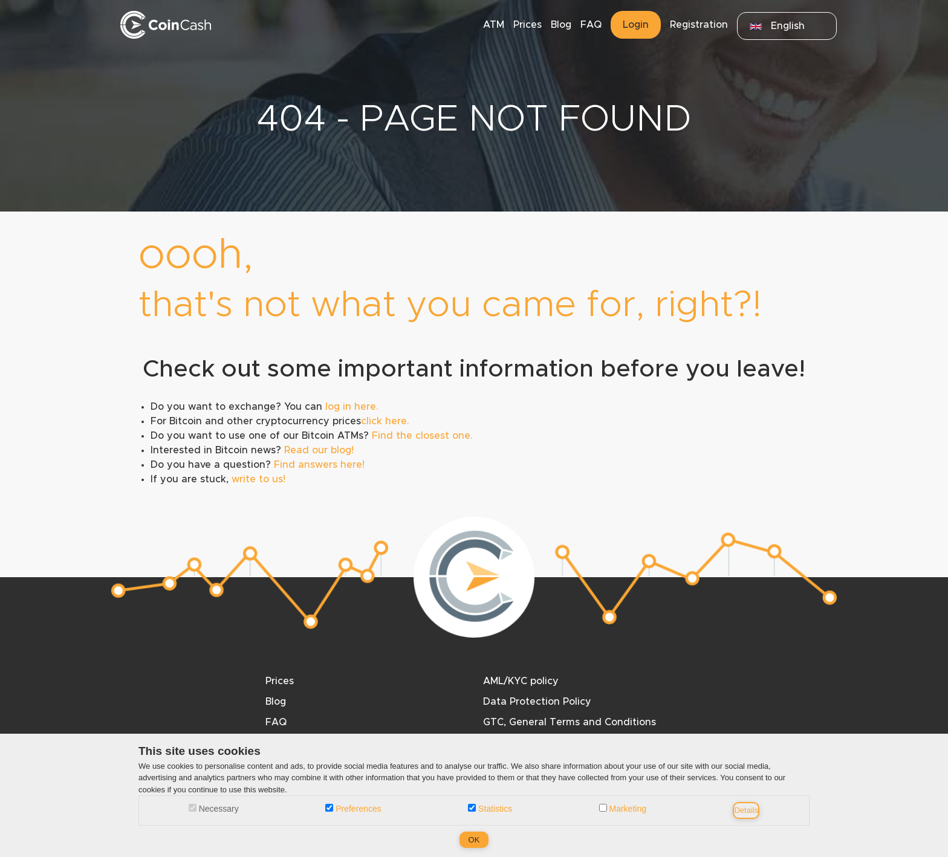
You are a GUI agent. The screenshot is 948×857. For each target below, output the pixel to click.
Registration (699, 25)
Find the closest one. (422, 436)
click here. (385, 421)
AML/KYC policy (521, 681)
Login (636, 25)
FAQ (591, 25)
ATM (493, 25)
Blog (561, 25)
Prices (527, 25)
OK (474, 839)
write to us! (258, 479)
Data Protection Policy (537, 702)
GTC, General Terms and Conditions (569, 722)
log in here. (351, 407)
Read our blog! (319, 450)
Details (746, 810)
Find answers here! (319, 465)
